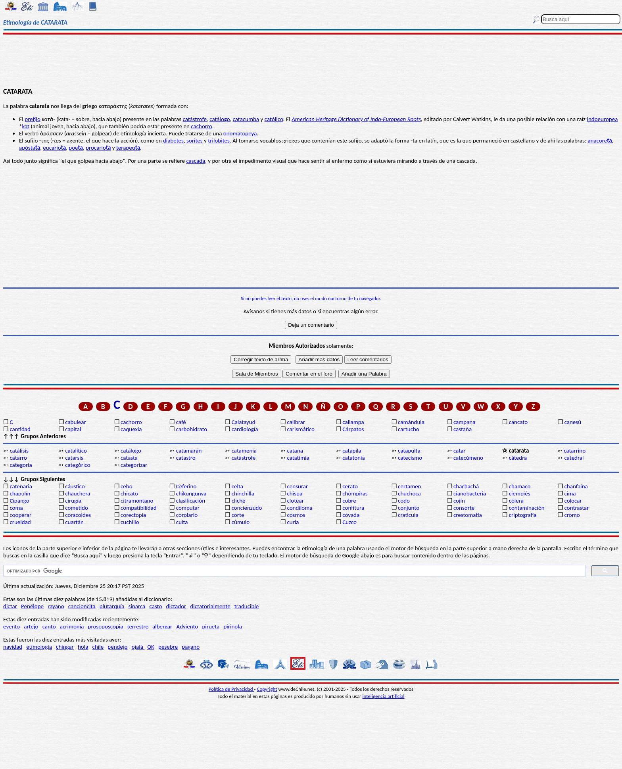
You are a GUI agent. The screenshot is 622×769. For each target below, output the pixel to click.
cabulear (75, 422)
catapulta (409, 450)
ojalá (138, 646)
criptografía (523, 514)
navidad (12, 646)
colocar (573, 500)
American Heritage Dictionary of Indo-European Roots (356, 119)
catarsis (74, 457)
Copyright (267, 689)
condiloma (299, 507)
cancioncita (82, 606)
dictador (176, 606)
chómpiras (354, 493)
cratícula (408, 514)
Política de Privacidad (231, 689)
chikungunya (191, 493)
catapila (351, 450)
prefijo (32, 119)
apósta (29, 147)
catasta (129, 457)
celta (237, 486)
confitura (353, 507)
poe (76, 147)
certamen (409, 486)
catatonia (353, 457)
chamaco (520, 486)
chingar (65, 646)
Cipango (19, 500)
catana (295, 450)
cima (570, 493)
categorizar (134, 464)
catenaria (21, 486)
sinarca (137, 606)
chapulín (20, 493)
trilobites (219, 140)
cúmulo (241, 522)
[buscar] (293, 570)
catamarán (189, 450)
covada (350, 514)
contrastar (576, 507)
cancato (518, 422)
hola (83, 646)
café (181, 422)
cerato (350, 486)
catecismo (410, 457)
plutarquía (112, 606)
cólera (516, 500)
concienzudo (247, 507)
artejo (31, 626)
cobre (349, 500)
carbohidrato (191, 429)
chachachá (466, 486)
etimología (39, 646)
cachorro (201, 126)
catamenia (244, 450)
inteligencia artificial (384, 696)
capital (73, 429)
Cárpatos (353, 429)
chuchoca (409, 493)
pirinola (232, 626)
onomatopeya (240, 133)
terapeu (128, 147)
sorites (194, 140)
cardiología (245, 429)
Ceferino (186, 486)
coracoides (78, 514)
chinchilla (243, 493)
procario (98, 147)
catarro (18, 457)
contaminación (527, 507)
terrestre (137, 626)
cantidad (20, 429)
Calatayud (243, 422)
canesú (573, 422)
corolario (187, 514)
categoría (21, 464)
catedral (574, 457)
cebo (126, 486)
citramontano (137, 500)
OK (150, 646)
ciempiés (519, 493)
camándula (411, 422)
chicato (129, 493)
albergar (162, 626)
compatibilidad (139, 507)
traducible (246, 606)
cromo (572, 514)
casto (156, 606)
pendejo (117, 646)
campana (464, 422)
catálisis (19, 450)
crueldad (20, 522)
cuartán (74, 522)
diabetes (173, 140)
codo (404, 500)
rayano (56, 606)
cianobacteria (469, 493)
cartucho (408, 429)
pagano (191, 646)
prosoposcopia (105, 626)
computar (188, 507)
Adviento (187, 626)
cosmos (296, 514)
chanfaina (576, 486)
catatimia (298, 457)
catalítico (76, 450)
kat (25, 126)
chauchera (77, 493)
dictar (10, 606)
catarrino (575, 450)
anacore (599, 140)
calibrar (296, 422)
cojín (459, 500)
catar (459, 450)
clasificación (190, 500)
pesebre (168, 646)
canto (49, 626)
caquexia (131, 429)
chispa (294, 493)
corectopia (133, 514)
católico (274, 119)
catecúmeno (468, 457)
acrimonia (72, 626)
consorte (463, 507)
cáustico (74, 486)
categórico (77, 464)
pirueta (210, 626)
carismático (300, 429)
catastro (186, 457)
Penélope (32, 606)
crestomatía (467, 514)
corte (238, 514)
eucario (54, 147)
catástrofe (194, 119)
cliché (239, 500)
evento (11, 626)
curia (293, 522)
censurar (297, 486)
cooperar (20, 514)
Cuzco (349, 522)
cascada (195, 160)
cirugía (73, 500)
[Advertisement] (311, 60)
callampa (353, 422)
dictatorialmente (210, 606)
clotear (295, 500)
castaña (462, 429)
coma (16, 507)
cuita (182, 522)
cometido (76, 507)
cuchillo (130, 522)
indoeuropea (602, 119)
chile (98, 646)
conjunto (408, 507)
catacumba (246, 119)
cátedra (518, 457)
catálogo (219, 119)
